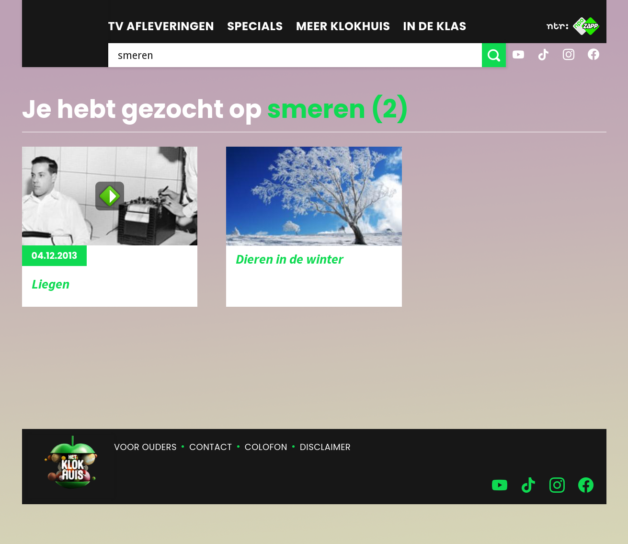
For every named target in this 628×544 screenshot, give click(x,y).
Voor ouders (145, 447)
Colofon (266, 447)
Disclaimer (325, 447)
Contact (210, 447)
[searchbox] (295, 55)
